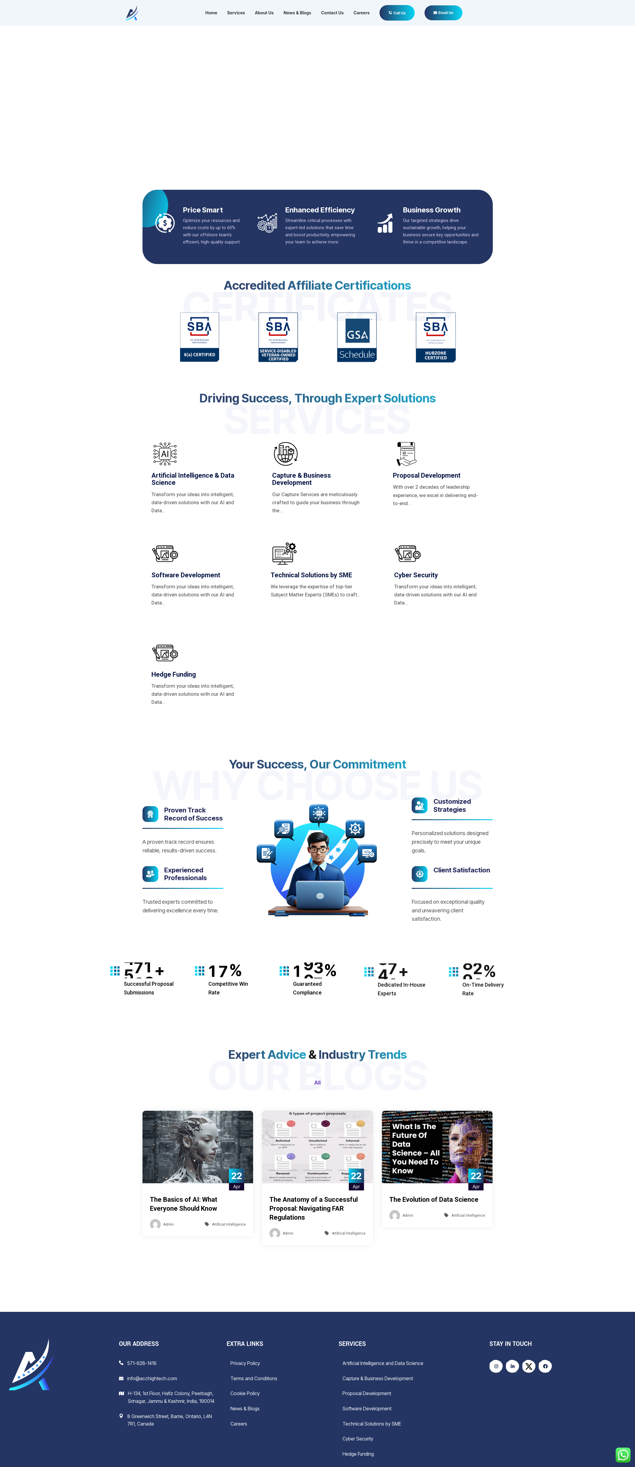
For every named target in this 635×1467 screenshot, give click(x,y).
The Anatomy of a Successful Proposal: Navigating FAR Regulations (314, 1208)
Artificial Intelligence (229, 1224)
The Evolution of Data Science (433, 1199)
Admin (168, 1224)
